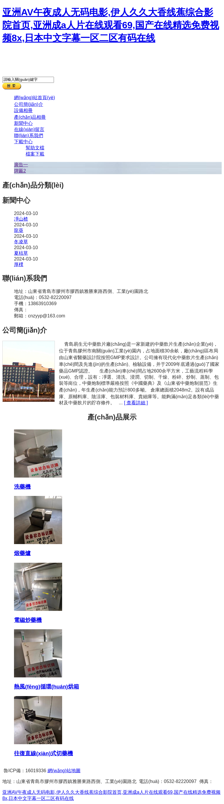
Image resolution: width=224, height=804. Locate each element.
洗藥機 (22, 487)
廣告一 (21, 164)
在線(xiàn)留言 (29, 129)
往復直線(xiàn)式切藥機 (43, 753)
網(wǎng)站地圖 (64, 770)
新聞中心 (23, 123)
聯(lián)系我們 (28, 135)
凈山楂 (21, 218)
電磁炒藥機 (28, 620)
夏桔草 (21, 253)
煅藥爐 (22, 553)
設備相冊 (23, 110)
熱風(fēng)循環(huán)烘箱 (46, 687)
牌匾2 (20, 170)
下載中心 (23, 141)
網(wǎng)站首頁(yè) (34, 97)
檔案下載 (35, 153)
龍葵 (18, 230)
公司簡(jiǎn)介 (28, 104)
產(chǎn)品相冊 (30, 117)
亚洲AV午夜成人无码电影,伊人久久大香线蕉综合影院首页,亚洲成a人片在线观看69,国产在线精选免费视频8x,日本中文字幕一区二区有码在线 (110, 25)
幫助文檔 (35, 147)
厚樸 (18, 264)
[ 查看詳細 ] (136, 402)
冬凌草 (21, 241)
